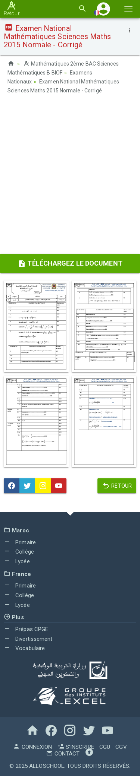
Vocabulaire (24, 648)
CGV (121, 747)
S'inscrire (75, 747)
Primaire (20, 542)
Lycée (17, 561)
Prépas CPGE (26, 629)
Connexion (32, 747)
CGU (104, 747)
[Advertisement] (70, 176)
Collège (19, 551)
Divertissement (28, 639)
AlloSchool (46, 766)
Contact (63, 753)
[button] (103, 9)
